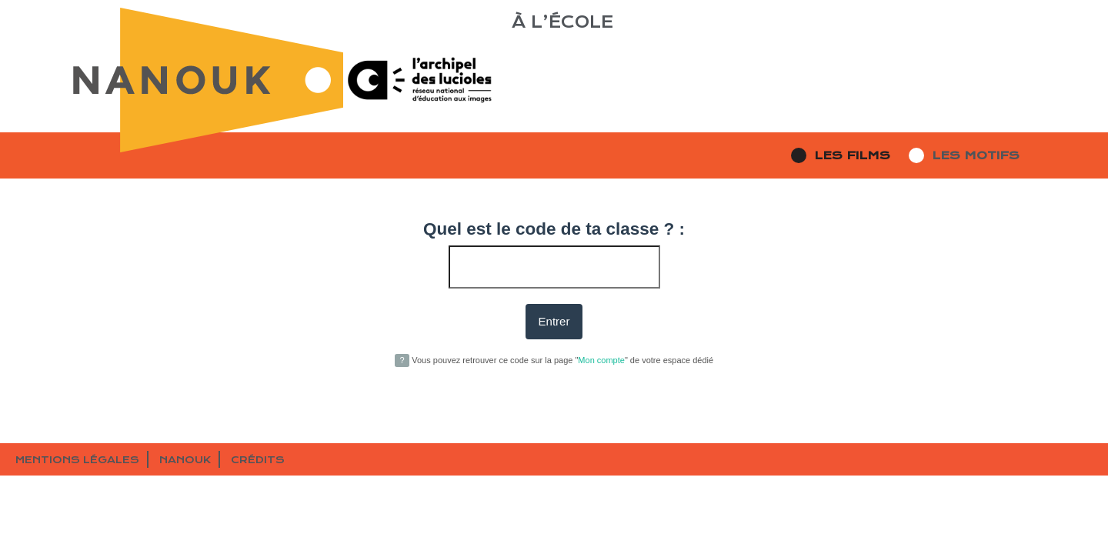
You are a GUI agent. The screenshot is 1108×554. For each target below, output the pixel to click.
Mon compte (601, 360)
